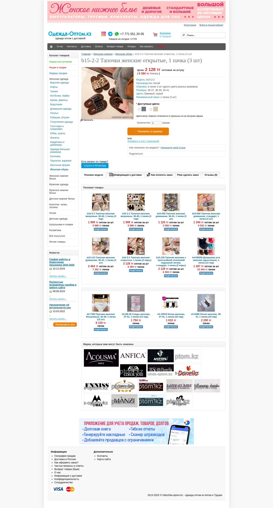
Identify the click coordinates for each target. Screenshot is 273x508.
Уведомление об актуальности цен (60, 306)
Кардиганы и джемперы (57, 143)
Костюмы (55, 156)
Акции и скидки (57, 67)
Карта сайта (104, 459)
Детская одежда (58, 218)
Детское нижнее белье (62, 198)
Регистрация (190, 25)
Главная (86, 54)
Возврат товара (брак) (66, 469)
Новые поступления (60, 61)
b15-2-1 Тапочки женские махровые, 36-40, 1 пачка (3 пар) (100, 216)
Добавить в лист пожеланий (143, 141)
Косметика (55, 230)
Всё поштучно (57, 236)
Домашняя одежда (60, 108)
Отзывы (131, 46)
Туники (54, 91)
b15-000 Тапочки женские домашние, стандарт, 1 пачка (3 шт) (206, 216)
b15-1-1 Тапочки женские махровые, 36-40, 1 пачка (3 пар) (136, 216)
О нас (60, 46)
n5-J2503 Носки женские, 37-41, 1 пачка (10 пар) (171, 315)
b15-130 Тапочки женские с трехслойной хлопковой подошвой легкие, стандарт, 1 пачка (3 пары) (171, 261)
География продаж (65, 455)
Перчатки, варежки (60, 160)
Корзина (165, 33)
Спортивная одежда (61, 121)
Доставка (86, 46)
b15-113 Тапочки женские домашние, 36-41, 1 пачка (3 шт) (100, 260)
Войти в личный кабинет (211, 25)
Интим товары (57, 241)
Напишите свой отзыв (173, 147)
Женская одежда (58, 79)
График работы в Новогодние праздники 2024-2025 (61, 262)
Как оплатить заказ (159, 174)
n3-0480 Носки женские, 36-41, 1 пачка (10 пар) (206, 315)
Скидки (161, 46)
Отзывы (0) (211, 175)
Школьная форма (60, 165)
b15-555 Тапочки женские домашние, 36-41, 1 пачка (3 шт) (171, 216)
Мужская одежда (58, 184)
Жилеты (54, 137)
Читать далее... (58, 276)
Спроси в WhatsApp (95, 165)
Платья (54, 113)
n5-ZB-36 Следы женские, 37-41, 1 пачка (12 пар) (136, 315)
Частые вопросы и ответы (69, 465)
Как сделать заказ (188, 174)
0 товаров (165, 36)
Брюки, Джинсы (59, 100)
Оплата (99, 46)
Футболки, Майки (59, 95)
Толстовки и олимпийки (57, 127)
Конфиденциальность (66, 479)
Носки (52, 213)
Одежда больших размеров (60, 150)
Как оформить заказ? (66, 462)
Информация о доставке (125, 174)
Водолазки (56, 104)
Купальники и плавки (61, 224)
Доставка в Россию (65, 459)
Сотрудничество (63, 482)
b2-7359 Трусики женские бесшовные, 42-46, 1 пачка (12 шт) (101, 317)
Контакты (72, 46)
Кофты (54, 87)
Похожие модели (93, 175)
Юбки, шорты (57, 133)
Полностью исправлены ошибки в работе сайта (62, 285)
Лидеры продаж (58, 73)
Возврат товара (115, 46)
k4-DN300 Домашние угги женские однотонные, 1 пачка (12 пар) (206, 260)
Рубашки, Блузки (59, 117)
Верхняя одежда (59, 82)
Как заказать (146, 46)
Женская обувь (59, 169)
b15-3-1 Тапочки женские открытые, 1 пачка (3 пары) (136, 258)
